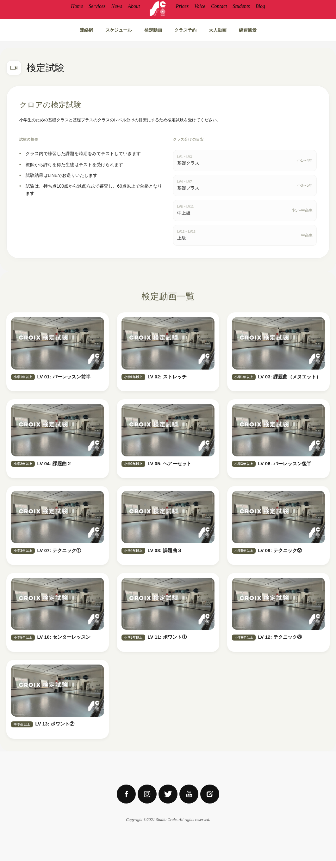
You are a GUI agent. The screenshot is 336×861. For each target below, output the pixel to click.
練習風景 (248, 30)
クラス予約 (185, 30)
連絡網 (86, 30)
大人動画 (218, 30)
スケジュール (118, 30)
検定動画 (153, 30)
